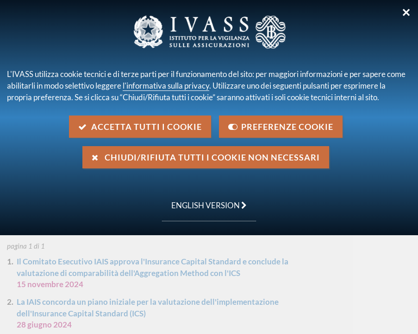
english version (204, 200)
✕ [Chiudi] (406, 12)
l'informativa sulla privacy (166, 85)
